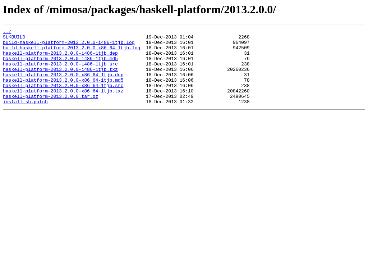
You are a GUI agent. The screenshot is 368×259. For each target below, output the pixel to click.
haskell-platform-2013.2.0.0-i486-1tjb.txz (60, 77)
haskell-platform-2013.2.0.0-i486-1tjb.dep (60, 58)
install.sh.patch (25, 116)
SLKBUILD (14, 39)
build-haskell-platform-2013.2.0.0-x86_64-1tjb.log (71, 52)
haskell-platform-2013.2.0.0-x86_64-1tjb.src (63, 97)
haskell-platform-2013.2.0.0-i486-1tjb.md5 (60, 65)
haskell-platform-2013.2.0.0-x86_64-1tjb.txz (63, 103)
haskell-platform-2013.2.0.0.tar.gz (50, 110)
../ (7, 32)
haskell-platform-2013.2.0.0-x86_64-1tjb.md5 (63, 90)
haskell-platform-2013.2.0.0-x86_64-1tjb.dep (63, 84)
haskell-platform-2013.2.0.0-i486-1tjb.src (60, 71)
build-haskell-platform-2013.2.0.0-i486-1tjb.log (69, 45)
